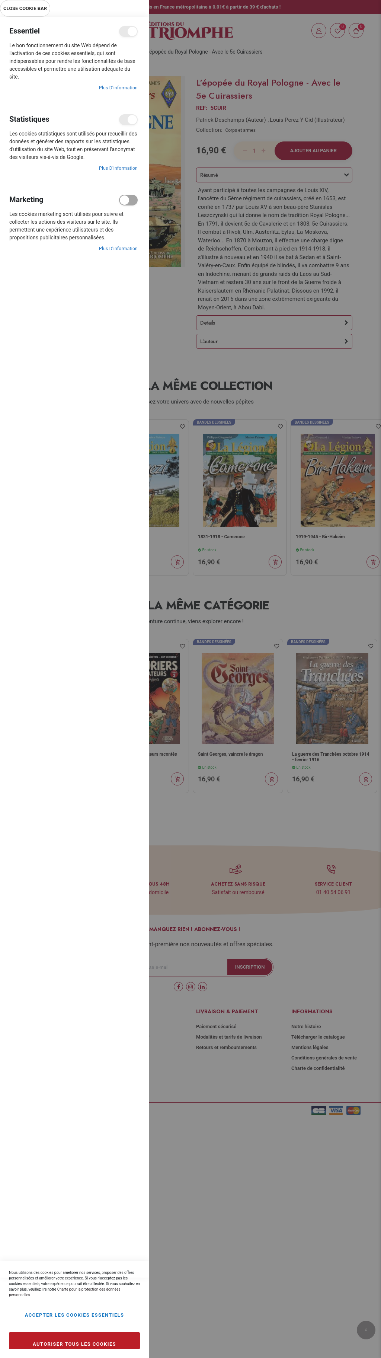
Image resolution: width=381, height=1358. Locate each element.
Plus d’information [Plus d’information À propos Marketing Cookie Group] (118, 248)
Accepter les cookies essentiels (74, 1315)
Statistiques (128, 119)
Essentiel (128, 31)
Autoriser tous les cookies (74, 1344)
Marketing (128, 200)
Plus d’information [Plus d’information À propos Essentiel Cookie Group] (118, 87)
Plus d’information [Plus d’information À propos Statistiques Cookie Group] (118, 168)
